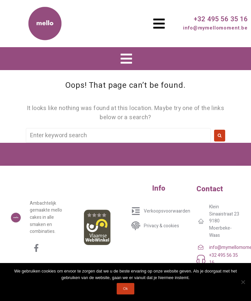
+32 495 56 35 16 (221, 19)
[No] (243, 282)
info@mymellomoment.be (215, 28)
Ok (125, 289)
